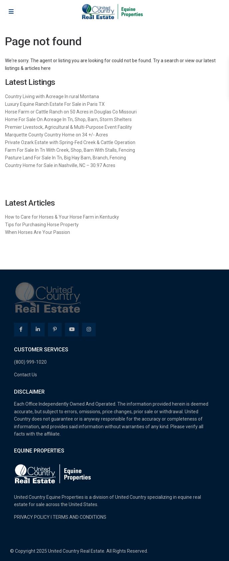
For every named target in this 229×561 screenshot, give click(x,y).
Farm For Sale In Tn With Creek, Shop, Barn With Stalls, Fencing (70, 150)
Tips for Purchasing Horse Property (42, 224)
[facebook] (21, 329)
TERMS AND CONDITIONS (79, 517)
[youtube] (72, 329)
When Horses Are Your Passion (37, 232)
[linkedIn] (38, 329)
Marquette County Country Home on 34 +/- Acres (56, 134)
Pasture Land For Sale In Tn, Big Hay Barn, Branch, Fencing (65, 157)
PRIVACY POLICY (32, 517)
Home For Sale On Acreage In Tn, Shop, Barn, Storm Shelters (68, 119)
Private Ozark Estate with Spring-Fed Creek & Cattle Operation (70, 142)
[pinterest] (55, 329)
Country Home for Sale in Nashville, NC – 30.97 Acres (60, 165)
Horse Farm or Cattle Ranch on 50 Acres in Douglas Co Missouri (71, 111)
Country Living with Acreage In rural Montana (52, 96)
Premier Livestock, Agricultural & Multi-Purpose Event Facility (68, 127)
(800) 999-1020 (30, 362)
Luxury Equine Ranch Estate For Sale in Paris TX (55, 104)
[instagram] (89, 329)
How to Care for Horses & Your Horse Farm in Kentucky (62, 217)
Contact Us (25, 374)
